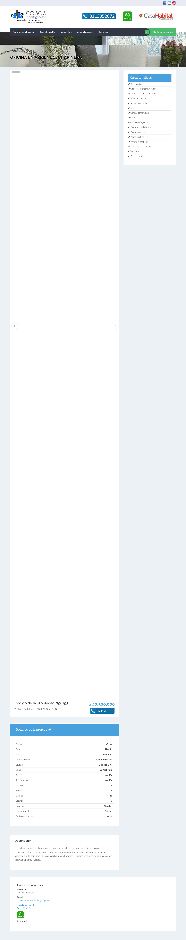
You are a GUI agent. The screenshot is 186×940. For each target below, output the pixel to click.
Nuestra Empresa (84, 32)
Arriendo (65, 32)
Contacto (103, 32)
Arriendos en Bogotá (23, 32)
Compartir (22, 921)
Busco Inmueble (48, 32)
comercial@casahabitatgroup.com (34, 900)
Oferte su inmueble (160, 32)
